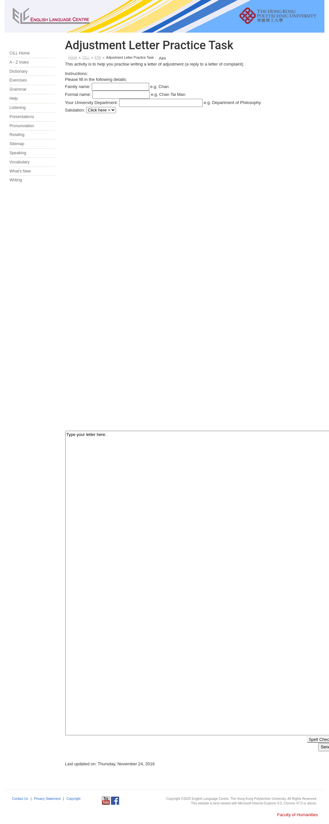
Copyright (74, 799)
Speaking (17, 153)
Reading (16, 134)
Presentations (21, 116)
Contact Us (20, 799)
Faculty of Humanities (297, 814)
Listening (17, 107)
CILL (85, 57)
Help (13, 98)
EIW (98, 57)
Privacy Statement (47, 799)
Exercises (18, 80)
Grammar (17, 89)
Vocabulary (19, 162)
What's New (20, 171)
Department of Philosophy (236, 102)
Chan (164, 86)
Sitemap (16, 144)
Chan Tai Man (172, 94)
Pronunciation (21, 126)
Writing (15, 180)
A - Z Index (19, 62)
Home (72, 57)
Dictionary (18, 71)
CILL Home (19, 53)
